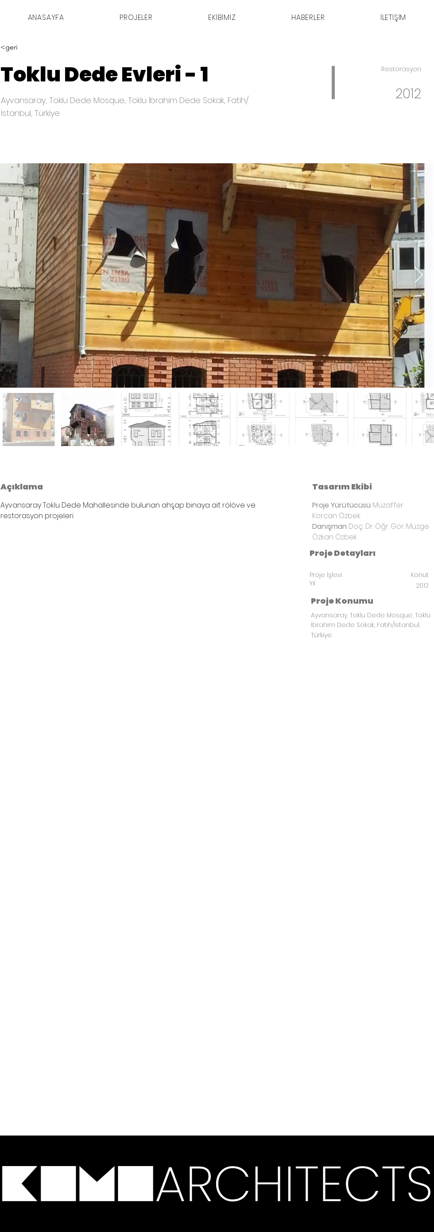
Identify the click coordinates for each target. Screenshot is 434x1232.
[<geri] (31, 47)
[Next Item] (419, 275)
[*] (135, 1183)
